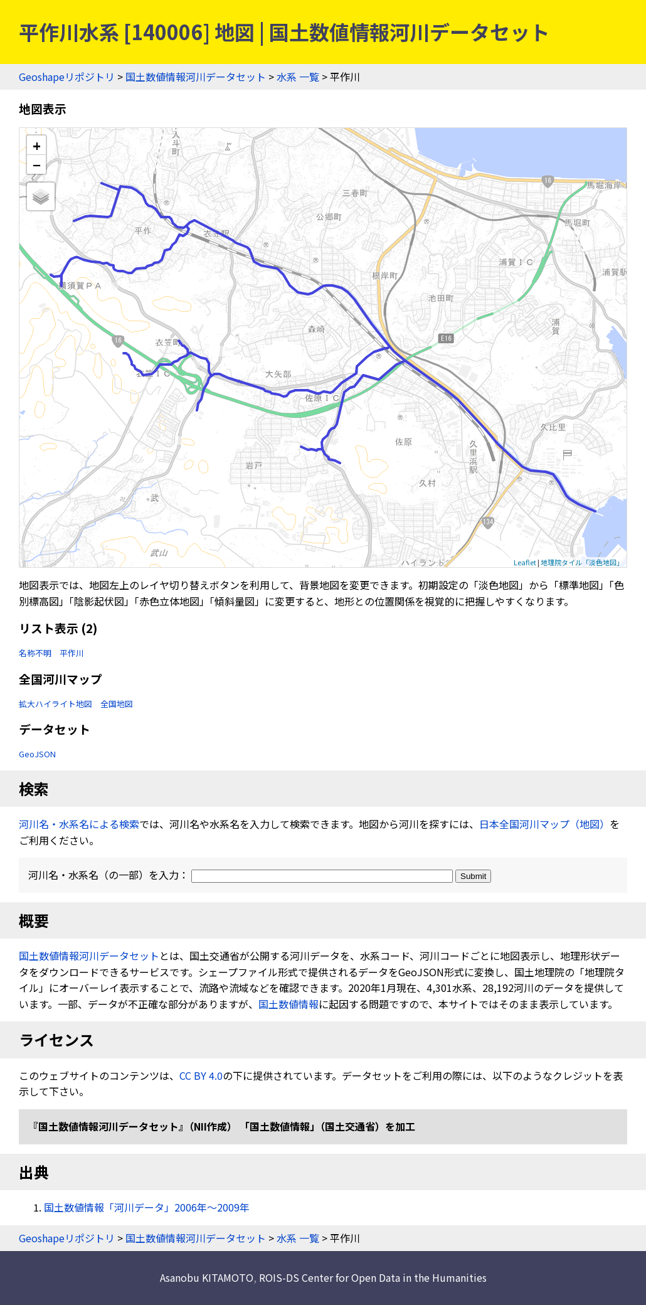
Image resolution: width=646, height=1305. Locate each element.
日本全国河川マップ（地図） (544, 823)
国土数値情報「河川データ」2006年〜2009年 (147, 1207)
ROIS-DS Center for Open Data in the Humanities (373, 1277)
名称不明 (35, 653)
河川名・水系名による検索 (79, 823)
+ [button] (37, 145)
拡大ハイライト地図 (55, 704)
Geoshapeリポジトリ (67, 76)
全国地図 (116, 704)
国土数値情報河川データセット (195, 76)
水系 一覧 (298, 76)
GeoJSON (37, 754)
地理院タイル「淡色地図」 (582, 562)
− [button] (37, 164)
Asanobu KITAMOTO (206, 1277)
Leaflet (525, 562)
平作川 (72, 653)
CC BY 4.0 (201, 1075)
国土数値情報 (288, 1003)
